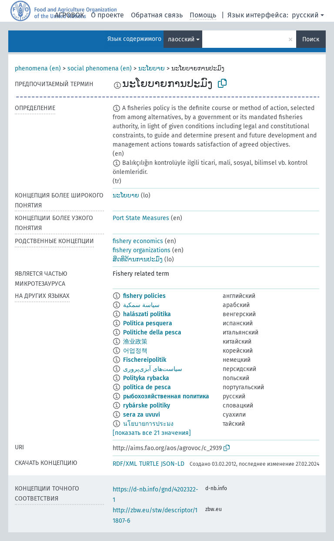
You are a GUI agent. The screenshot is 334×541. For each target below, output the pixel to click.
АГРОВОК (69, 15)
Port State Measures (141, 218)
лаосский (181, 39)
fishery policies (144, 296)
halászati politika (147, 314)
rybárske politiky (146, 405)
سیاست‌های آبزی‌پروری (152, 369)
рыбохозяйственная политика (166, 396)
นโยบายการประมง (148, 423)
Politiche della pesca (152, 332)
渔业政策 (135, 341)
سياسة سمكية (141, 305)
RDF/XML (125, 464)
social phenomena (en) (99, 68)
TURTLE (149, 464)
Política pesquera (147, 323)
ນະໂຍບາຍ (151, 68)
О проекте (107, 15)
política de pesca (147, 387)
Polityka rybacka (146, 378)
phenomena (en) (38, 68)
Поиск (310, 39)
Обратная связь (157, 15)
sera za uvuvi (141, 414)
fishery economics (138, 241)
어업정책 (135, 350)
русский (305, 15)
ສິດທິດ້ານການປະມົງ (138, 259)
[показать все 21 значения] (152, 433)
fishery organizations (141, 250)
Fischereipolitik (144, 360)
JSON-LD (172, 464)
